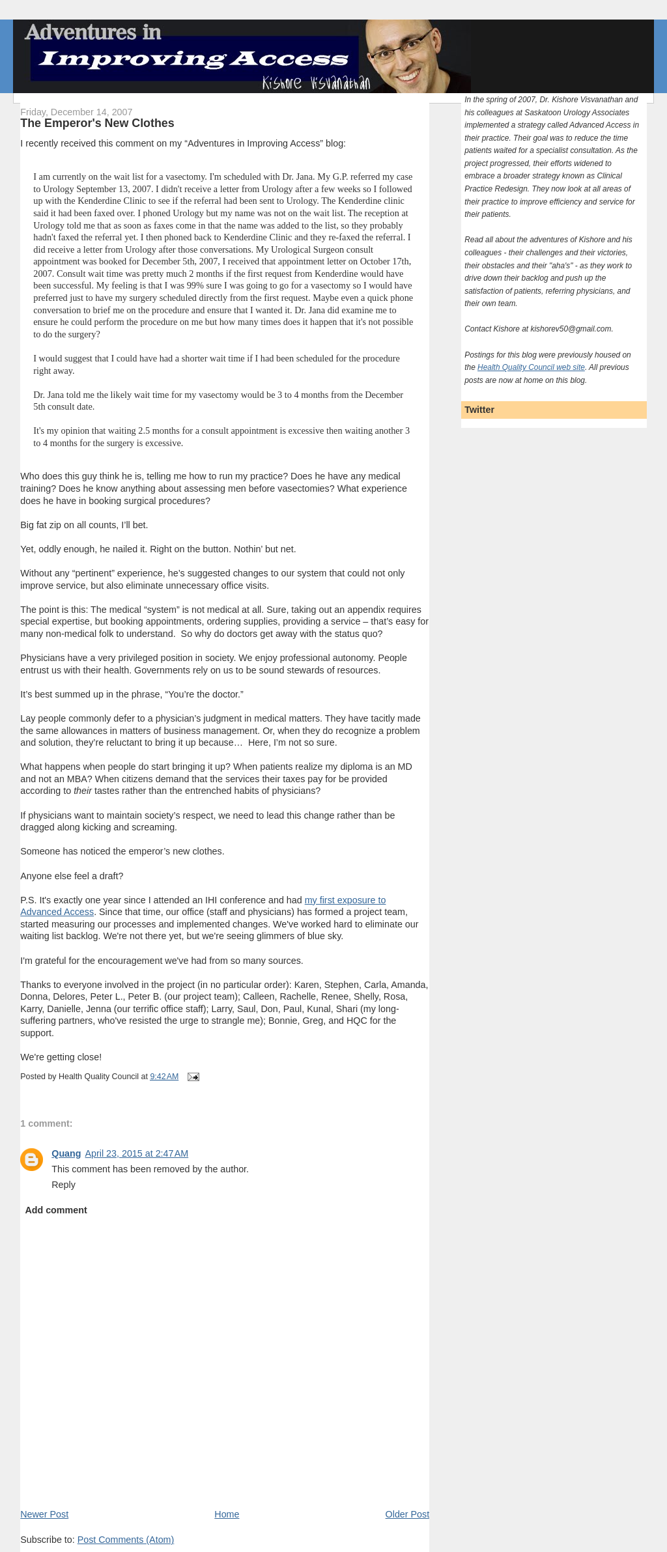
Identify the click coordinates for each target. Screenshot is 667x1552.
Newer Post (44, 1514)
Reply (63, 1184)
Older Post (408, 1514)
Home (226, 1514)
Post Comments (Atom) (126, 1539)
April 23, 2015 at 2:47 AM (137, 1153)
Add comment (56, 1210)
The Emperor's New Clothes (97, 123)
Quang (66, 1153)
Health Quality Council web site (531, 367)
